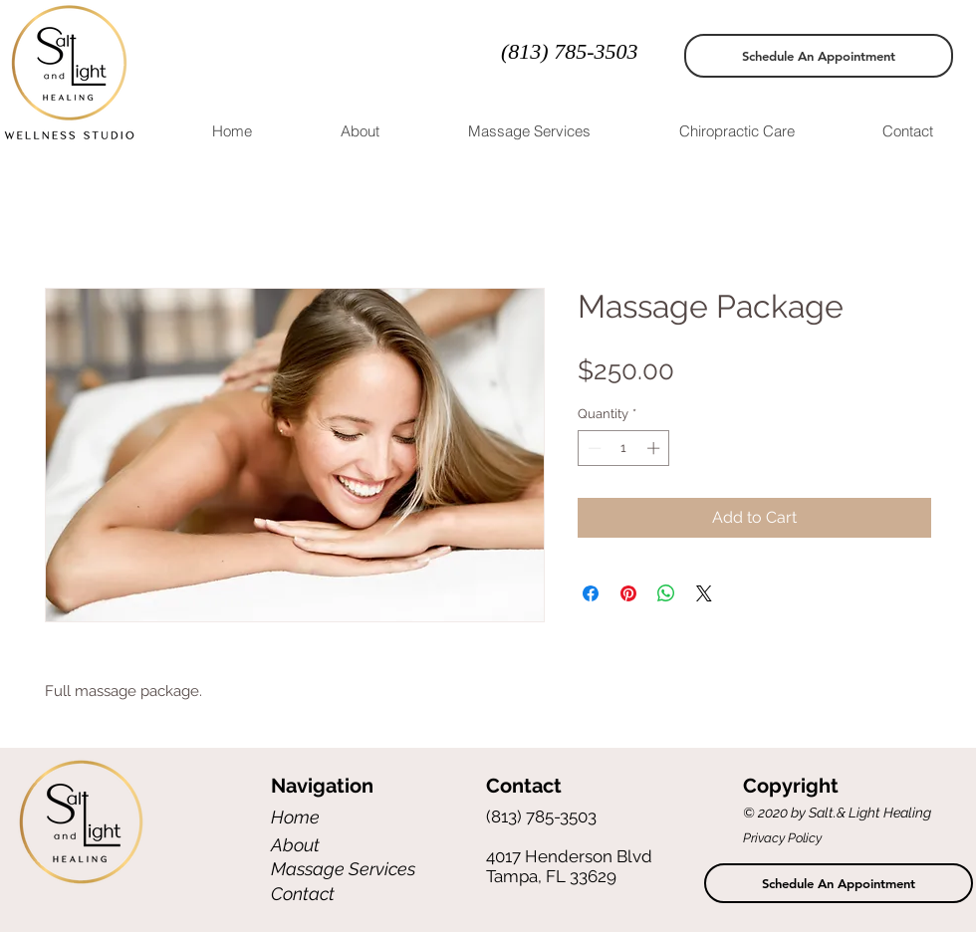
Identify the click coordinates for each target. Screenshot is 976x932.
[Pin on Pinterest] (628, 593)
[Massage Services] (344, 868)
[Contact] (341, 893)
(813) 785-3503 (569, 51)
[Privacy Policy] (798, 838)
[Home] (341, 817)
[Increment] (655, 448)
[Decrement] (593, 448)
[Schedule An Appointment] (818, 56)
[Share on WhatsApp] (666, 593)
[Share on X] (704, 593)
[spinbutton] (624, 448)
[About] (341, 844)
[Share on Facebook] (591, 593)
